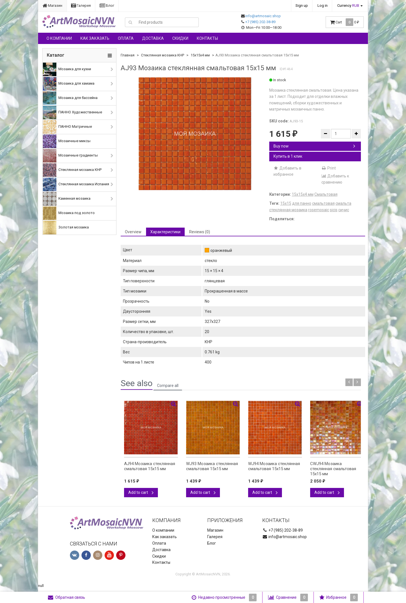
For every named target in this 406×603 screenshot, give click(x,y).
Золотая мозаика (66, 227)
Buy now (314, 146)
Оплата (126, 38)
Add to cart (141, 492)
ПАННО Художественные (72, 112)
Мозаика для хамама (68, 84)
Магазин (52, 5)
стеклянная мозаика (288, 210)
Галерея (81, 5)
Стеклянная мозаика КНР (72, 170)
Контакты (207, 38)
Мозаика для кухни (67, 69)
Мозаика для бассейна (70, 98)
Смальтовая (325, 194)
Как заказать (94, 38)
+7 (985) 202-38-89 (260, 22)
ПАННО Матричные (67, 127)
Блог (107, 5)
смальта (343, 203)
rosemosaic (318, 210)
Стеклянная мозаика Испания (76, 184)
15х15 (285, 203)
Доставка (153, 38)
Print (328, 168)
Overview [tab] (133, 232)
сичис (343, 210)
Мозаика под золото (69, 213)
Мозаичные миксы (67, 141)
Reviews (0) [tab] (199, 232)
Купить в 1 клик (287, 156)
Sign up (301, 5)
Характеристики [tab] (165, 232)
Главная (127, 55)
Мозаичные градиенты (70, 155)
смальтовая (323, 203)
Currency (348, 5)
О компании (59, 38)
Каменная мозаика (67, 199)
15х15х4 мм (200, 55)
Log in (322, 5)
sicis (333, 210)
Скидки (180, 38)
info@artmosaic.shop (263, 16)
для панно (301, 203)
